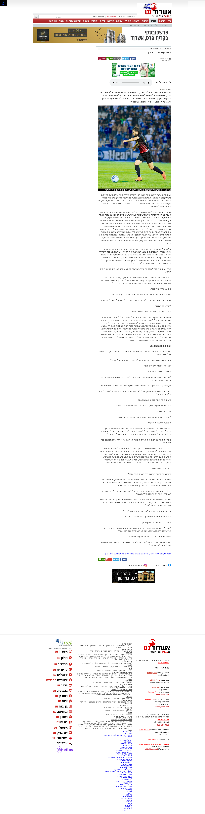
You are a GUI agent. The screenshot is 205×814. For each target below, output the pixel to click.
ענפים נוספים (147, 25)
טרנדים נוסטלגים (95, 702)
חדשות (162, 21)
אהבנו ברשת (121, 723)
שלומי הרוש (128, 809)
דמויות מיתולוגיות (110, 702)
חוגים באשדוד (101, 663)
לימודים (119, 707)
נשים (130, 723)
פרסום (129, 793)
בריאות (104, 686)
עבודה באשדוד (126, 778)
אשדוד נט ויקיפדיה (125, 774)
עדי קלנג (129, 795)
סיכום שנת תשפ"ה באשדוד (121, 720)
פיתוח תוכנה (86, 721)
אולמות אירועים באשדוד (123, 781)
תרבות (136, 21)
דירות (102, 21)
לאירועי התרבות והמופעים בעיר (120, 663)
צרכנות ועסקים (126, 705)
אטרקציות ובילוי (118, 711)
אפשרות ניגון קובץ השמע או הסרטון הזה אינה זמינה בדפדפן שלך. (130, 82)
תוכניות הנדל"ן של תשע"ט (96, 725)
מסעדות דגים (98, 655)
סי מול (130, 803)
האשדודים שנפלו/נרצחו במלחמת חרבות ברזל (113, 695)
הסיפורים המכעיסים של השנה (116, 677)
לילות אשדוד (119, 683)
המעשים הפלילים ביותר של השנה (106, 727)
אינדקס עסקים (90, 723)
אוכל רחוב (118, 660)
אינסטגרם (97, 683)
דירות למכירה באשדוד (124, 750)
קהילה (128, 21)
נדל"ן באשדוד (127, 732)
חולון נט (129, 792)
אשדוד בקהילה (126, 684)
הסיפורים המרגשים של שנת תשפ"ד (116, 693)
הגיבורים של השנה (125, 674)
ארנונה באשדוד (126, 766)
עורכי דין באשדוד (110, 714)
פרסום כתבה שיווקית (124, 776)
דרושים (110, 21)
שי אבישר (128, 807)
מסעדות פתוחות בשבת (95, 656)
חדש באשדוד (109, 707)
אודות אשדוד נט (73, 21)
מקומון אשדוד (127, 745)
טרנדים (107, 711)
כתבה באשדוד (126, 780)
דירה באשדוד (127, 783)
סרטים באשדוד (124, 728)
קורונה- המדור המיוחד (124, 718)
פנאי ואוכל (103, 723)
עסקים (119, 21)
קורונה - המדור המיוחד (123, 716)
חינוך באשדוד (111, 728)
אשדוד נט (166, 48)
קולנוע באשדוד (87, 663)
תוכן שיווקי (128, 707)
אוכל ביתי (126, 656)
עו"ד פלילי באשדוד (125, 785)
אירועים (129, 683)
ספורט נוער (134, 25)
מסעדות (129, 653)
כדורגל (166, 25)
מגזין (130, 668)
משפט (86, 21)
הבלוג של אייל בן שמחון (123, 698)
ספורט (153, 21)
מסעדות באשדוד (126, 749)
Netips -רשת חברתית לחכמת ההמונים (118, 771)
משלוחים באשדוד (126, 747)
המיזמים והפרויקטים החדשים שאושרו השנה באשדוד (112, 721)
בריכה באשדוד (127, 810)
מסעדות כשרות (94, 658)
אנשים (93, 646)
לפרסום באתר (98, 17)
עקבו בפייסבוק (163, 565)
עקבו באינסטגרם (138, 565)
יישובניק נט (128, 742)
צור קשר (53, 21)
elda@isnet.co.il (162, 695)
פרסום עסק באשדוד (124, 754)
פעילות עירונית (114, 686)
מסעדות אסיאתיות (113, 656)
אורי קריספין (149, 699)
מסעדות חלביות (112, 655)
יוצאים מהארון (121, 647)
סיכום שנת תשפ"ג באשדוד (122, 672)
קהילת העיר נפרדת (117, 688)
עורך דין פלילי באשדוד (123, 786)
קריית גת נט (127, 790)
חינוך (61, 21)
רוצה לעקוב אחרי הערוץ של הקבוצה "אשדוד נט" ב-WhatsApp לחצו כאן (138, 553)
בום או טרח (120, 646)
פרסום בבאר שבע (125, 756)
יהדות (112, 723)
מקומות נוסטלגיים (125, 702)
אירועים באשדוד (126, 761)
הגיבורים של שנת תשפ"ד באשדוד (119, 691)
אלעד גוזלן (128, 805)
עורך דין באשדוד (126, 788)
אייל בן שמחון (127, 737)
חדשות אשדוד (126, 649)
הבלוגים (129, 697)
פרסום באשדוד (126, 773)
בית (169, 21)
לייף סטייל (128, 709)
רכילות (145, 21)
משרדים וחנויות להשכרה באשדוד (120, 757)
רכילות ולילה (127, 644)
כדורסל (158, 25)
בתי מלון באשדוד (126, 740)
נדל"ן (91, 651)
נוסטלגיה (100, 670)
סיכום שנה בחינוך (118, 676)
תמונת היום (108, 683)
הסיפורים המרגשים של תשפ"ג (105, 674)
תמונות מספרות (112, 670)
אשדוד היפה (127, 686)
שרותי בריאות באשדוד (124, 759)
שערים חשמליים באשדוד (123, 769)
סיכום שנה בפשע (103, 676)
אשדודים (110, 646)
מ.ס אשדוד (163, 89)
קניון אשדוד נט (97, 728)
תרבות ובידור (127, 661)
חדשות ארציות (127, 651)
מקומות (101, 646)
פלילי (117, 651)
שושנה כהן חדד (126, 798)
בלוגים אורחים (107, 698)
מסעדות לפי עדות (109, 658)
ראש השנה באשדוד (116, 725)
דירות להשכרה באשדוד (123, 752)
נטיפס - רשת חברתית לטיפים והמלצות (118, 735)
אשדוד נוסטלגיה (126, 700)
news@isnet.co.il (162, 707)
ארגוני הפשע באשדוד (104, 651)
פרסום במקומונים (125, 744)
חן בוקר (129, 800)
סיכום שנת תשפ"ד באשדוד (121, 690)
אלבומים (128, 681)
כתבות (130, 670)
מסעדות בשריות (126, 655)
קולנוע (94, 21)
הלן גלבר (129, 802)
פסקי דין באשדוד (126, 714)
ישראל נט (128, 733)
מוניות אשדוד (127, 797)
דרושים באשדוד (126, 762)
